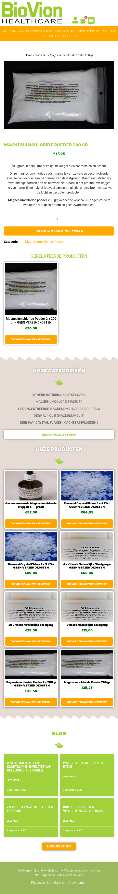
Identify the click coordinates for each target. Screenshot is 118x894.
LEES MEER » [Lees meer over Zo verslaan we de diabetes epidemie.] (14, 820)
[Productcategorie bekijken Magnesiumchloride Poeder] (59, 401)
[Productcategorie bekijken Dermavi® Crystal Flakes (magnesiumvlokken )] (59, 422)
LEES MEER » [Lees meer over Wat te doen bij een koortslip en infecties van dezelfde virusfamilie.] (14, 780)
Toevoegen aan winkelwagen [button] (30, 339)
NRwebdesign (50, 870)
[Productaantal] (59, 219)
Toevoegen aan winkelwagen (59, 231)
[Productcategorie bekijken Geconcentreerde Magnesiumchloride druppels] (59, 408)
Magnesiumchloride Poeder (44, 242)
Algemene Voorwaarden (70, 883)
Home (28, 55)
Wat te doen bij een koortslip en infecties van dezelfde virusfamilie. (29, 766)
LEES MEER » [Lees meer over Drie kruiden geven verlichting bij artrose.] (70, 820)
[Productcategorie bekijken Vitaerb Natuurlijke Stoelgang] (59, 394)
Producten (40, 55)
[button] (91, 20)
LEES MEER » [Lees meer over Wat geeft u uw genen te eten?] (70, 776)
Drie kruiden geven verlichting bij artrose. (83, 809)
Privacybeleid (40, 883)
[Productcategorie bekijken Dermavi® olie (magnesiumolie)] (59, 415)
